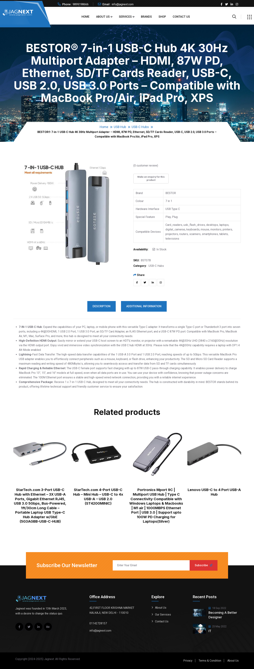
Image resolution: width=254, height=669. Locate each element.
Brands (146, 16)
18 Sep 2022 (217, 608)
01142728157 (98, 623)
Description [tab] (101, 306)
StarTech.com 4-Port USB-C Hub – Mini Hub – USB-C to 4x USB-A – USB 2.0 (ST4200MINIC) (98, 497)
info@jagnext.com (123, 4)
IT (209, 631)
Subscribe (203, 565)
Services (125, 16)
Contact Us (181, 16)
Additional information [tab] (143, 306)
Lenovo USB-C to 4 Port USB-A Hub (214, 492)
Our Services (163, 614)
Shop (162, 16)
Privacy (187, 660)
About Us (103, 16)
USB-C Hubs (140, 127)
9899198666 (81, 4)
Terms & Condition (210, 660)
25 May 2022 (217, 626)
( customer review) (145, 165)
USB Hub (120, 127)
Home (85, 16)
